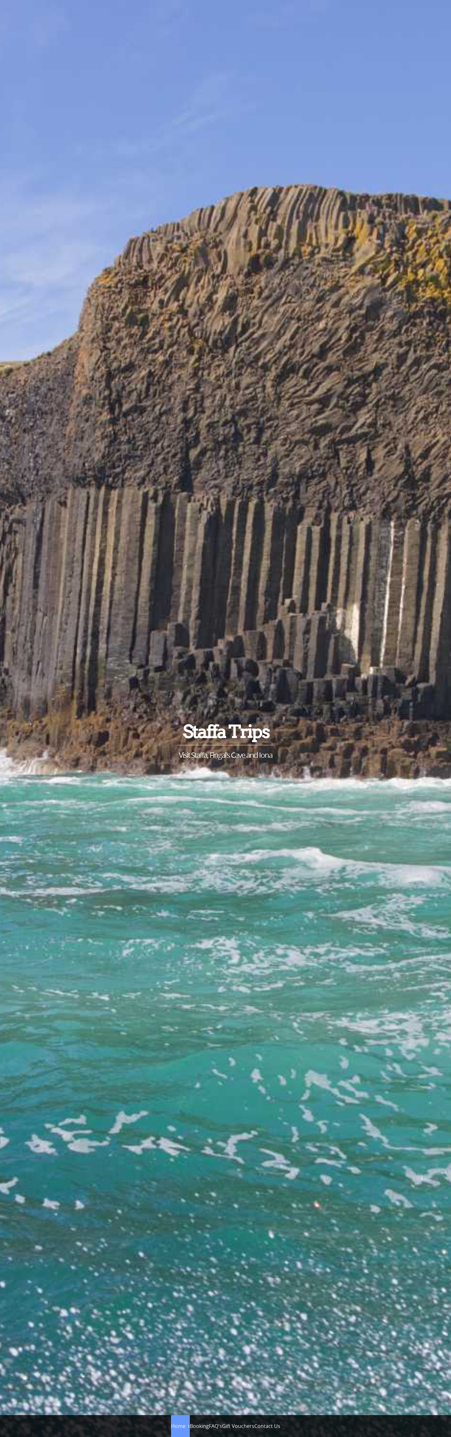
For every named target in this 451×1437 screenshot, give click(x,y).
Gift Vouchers (238, 1426)
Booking (199, 1426)
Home (178, 1426)
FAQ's (215, 1426)
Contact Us (267, 1426)
